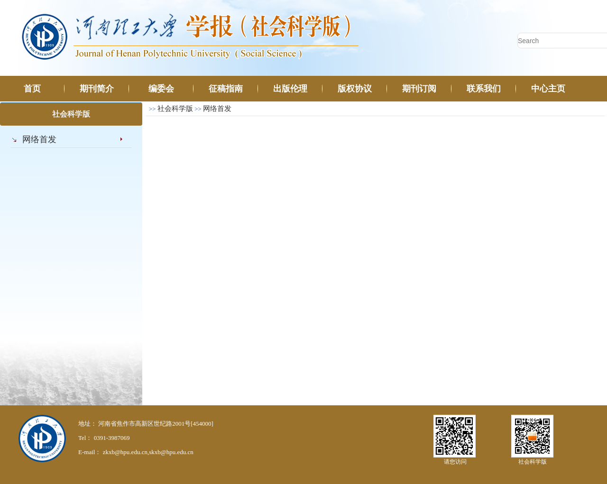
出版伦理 (290, 88)
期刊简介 (97, 88)
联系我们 (484, 88)
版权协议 (355, 88)
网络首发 (39, 139)
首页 (32, 88)
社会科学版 (175, 108)
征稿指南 (226, 88)
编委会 (161, 88)
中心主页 (548, 88)
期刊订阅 (419, 88)
